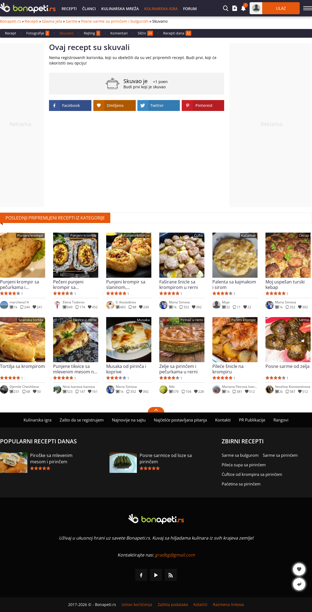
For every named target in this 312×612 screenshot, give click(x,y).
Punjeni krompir (30, 235)
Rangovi (280, 420)
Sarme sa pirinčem (280, 455)
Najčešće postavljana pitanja (180, 420)
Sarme (71, 21)
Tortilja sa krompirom (22, 366)
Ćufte (198, 235)
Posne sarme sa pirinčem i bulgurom (115, 21)
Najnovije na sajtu (129, 420)
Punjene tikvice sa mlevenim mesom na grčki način (74, 369)
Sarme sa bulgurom (240, 455)
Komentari (119, 33)
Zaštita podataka (173, 605)
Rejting (92, 33)
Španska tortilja (31, 320)
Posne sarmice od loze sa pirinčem (166, 458)
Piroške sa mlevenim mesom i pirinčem (51, 458)
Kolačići (200, 605)
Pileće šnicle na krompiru (228, 369)
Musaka (143, 320)
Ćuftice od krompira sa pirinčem (252, 474)
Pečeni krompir (243, 320)
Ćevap (304, 235)
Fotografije (37, 33)
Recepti (69, 8)
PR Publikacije (252, 420)
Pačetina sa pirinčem (241, 484)
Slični (145, 33)
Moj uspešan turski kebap (285, 284)
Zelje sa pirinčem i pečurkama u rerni (178, 369)
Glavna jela (52, 21)
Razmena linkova (228, 605)
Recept (10, 33)
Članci (89, 8)
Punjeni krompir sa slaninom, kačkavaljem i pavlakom (125, 284)
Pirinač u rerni (191, 320)
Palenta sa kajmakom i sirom (234, 284)
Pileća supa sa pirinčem (244, 464)
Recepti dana (177, 33)
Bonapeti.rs (10, 21)
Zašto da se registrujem (82, 420)
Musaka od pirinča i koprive (126, 369)
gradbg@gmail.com (175, 555)
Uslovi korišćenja (137, 605)
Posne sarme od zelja (287, 366)
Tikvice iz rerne (85, 320)
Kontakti (223, 420)
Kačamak (248, 235)
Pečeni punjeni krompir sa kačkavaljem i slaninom (68, 284)
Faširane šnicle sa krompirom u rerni (178, 284)
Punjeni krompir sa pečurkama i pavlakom (19, 284)
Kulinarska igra (161, 8)
